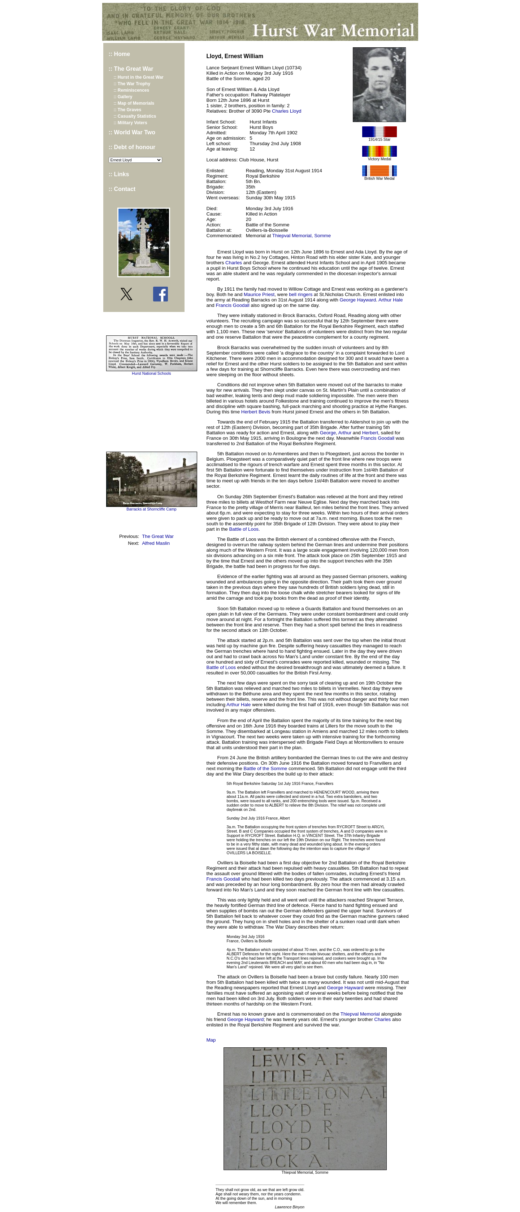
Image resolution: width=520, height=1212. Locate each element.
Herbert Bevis (255, 411)
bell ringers (300, 294)
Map (211, 1040)
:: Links (119, 174)
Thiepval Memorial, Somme (301, 235)
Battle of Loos (244, 529)
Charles (233, 262)
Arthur (344, 432)
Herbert (370, 432)
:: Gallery (123, 96)
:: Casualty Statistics (135, 116)
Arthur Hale (390, 300)
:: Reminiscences (132, 90)
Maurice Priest (259, 294)
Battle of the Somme (265, 768)
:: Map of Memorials (134, 103)
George (328, 432)
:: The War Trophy (132, 83)
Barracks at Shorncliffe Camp (151, 509)
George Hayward (357, 300)
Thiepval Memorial (360, 1014)
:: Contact (122, 189)
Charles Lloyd (287, 111)
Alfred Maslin (156, 543)
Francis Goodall (232, 305)
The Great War (158, 536)
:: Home (119, 54)
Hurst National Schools (151, 373)
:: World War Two (132, 132)
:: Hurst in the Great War (139, 77)
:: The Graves (128, 109)
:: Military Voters (130, 122)
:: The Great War (131, 69)
